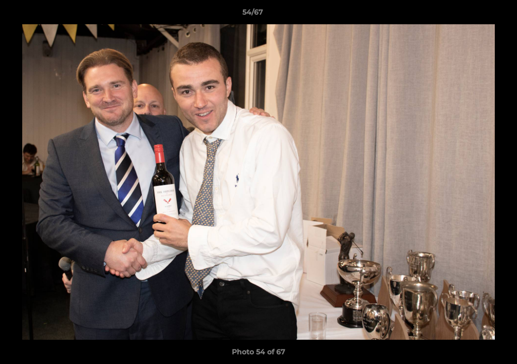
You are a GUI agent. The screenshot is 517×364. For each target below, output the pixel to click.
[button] (475, 14)
